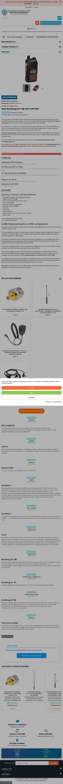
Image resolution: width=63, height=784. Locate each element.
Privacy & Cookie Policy (53, 402)
